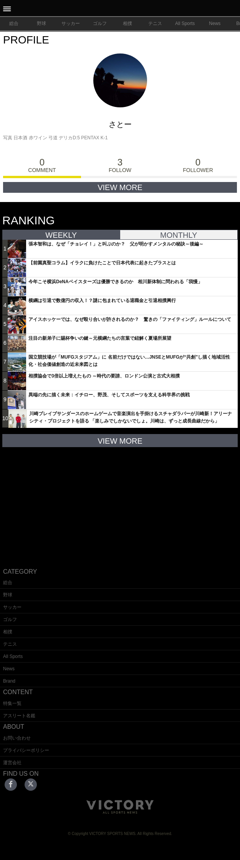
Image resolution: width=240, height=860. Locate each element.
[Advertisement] (120, 501)
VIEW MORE (120, 187)
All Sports (185, 23)
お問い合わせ (17, 738)
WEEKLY (61, 235)
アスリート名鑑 (19, 715)
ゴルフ (100, 23)
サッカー (70, 23)
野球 (41, 23)
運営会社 (12, 762)
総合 (13, 23)
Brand (9, 681)
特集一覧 (12, 703)
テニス (155, 23)
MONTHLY (178, 235)
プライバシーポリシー (26, 750)
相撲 (127, 23)
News (214, 23)
